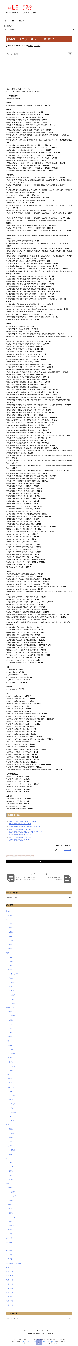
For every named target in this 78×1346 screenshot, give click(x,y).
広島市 (13, 1150)
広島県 (10, 1146)
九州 (15, 21)
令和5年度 (37, 46)
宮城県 (10, 936)
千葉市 (13, 982)
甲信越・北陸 (10, 1007)
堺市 (12, 1108)
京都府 (10, 1091)
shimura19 (67, 850)
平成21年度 (9, 1305)
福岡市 (13, 1192)
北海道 (8, 911)
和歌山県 (11, 1087)
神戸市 (13, 1120)
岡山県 (10, 1129)
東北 (7, 919)
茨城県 (10, 957)
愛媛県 (10, 1175)
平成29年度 (9, 1271)
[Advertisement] (22, 71)
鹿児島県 (11, 1225)
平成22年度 (9, 1301)
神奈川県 (11, 990)
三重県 (10, 1070)
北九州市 (13, 1196)
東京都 (10, 986)
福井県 (10, 1037)
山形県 (10, 944)
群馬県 (10, 961)
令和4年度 (9, 1250)
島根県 (10, 1137)
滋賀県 (10, 1079)
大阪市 (13, 1104)
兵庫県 (10, 1116)
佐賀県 (10, 1200)
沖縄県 (10, 1230)
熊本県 (22, 21)
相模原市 (13, 1003)
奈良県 (10, 1083)
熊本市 (13, 1217)
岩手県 (10, 928)
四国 (7, 1158)
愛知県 (10, 1062)
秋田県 (10, 932)
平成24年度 (9, 1292)
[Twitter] (39, 861)
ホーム (8, 21)
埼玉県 (10, 970)
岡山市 (13, 1133)
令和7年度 (9, 1238)
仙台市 (13, 940)
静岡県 (10, 1045)
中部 (7, 1041)
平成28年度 (9, 1276)
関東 (7, 953)
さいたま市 (14, 974)
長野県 (10, 1024)
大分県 (10, 1208)
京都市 (13, 1095)
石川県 (10, 1032)
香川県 (10, 1162)
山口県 (10, 1154)
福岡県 (10, 1188)
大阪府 (10, 1099)
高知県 (10, 1179)
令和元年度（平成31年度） (14, 1263)
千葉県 (10, 978)
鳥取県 (10, 1141)
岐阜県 (10, 1058)
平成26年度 (9, 1284)
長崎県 (10, 1204)
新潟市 (13, 1016)
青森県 (10, 923)
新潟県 (10, 1011)
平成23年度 (9, 1297)
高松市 (13, 1167)
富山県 (10, 1028)
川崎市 (13, 999)
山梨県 (10, 1020)
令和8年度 (9, 1234)
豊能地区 (13, 1112)
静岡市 (13, 1053)
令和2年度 (9, 1259)
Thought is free (49, 1333)
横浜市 (13, 995)
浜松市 (13, 1049)
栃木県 (10, 965)
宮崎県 (10, 1221)
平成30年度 (9, 1267)
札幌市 (10, 915)
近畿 (7, 1074)
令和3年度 (9, 1255)
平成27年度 (9, 1280)
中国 (7, 1125)
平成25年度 (9, 1288)
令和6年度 (9, 1242)
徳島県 (10, 1171)
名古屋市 (13, 1066)
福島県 (10, 949)
